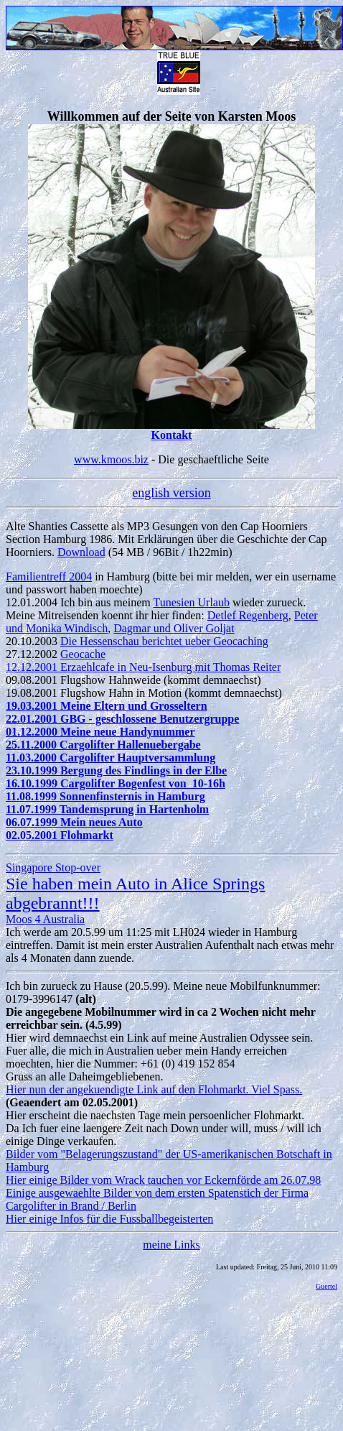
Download (81, 552)
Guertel (326, 1286)
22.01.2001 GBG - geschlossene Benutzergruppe (122, 719)
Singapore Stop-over (53, 867)
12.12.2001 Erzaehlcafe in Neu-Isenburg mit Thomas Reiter (143, 667)
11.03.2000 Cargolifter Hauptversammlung (110, 757)
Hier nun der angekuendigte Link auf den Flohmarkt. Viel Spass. (154, 1089)
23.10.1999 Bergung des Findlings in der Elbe (116, 770)
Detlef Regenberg (247, 615)
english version (171, 493)
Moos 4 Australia (45, 919)
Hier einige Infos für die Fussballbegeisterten (109, 1219)
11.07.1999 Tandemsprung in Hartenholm (107, 809)
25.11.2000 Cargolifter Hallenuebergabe (103, 744)
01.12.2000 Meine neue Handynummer (100, 732)
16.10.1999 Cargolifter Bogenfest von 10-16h (115, 783)
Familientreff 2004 (49, 576)
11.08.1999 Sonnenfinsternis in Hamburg (105, 796)
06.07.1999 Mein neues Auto (74, 822)
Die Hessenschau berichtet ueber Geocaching (164, 641)
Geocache (82, 654)
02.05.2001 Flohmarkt (59, 835)
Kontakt (171, 435)
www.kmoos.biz (111, 459)
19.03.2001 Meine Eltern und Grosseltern (106, 706)
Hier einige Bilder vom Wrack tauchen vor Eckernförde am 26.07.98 (163, 1180)
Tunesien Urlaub (191, 602)
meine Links (171, 1244)
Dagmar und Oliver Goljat (173, 628)
